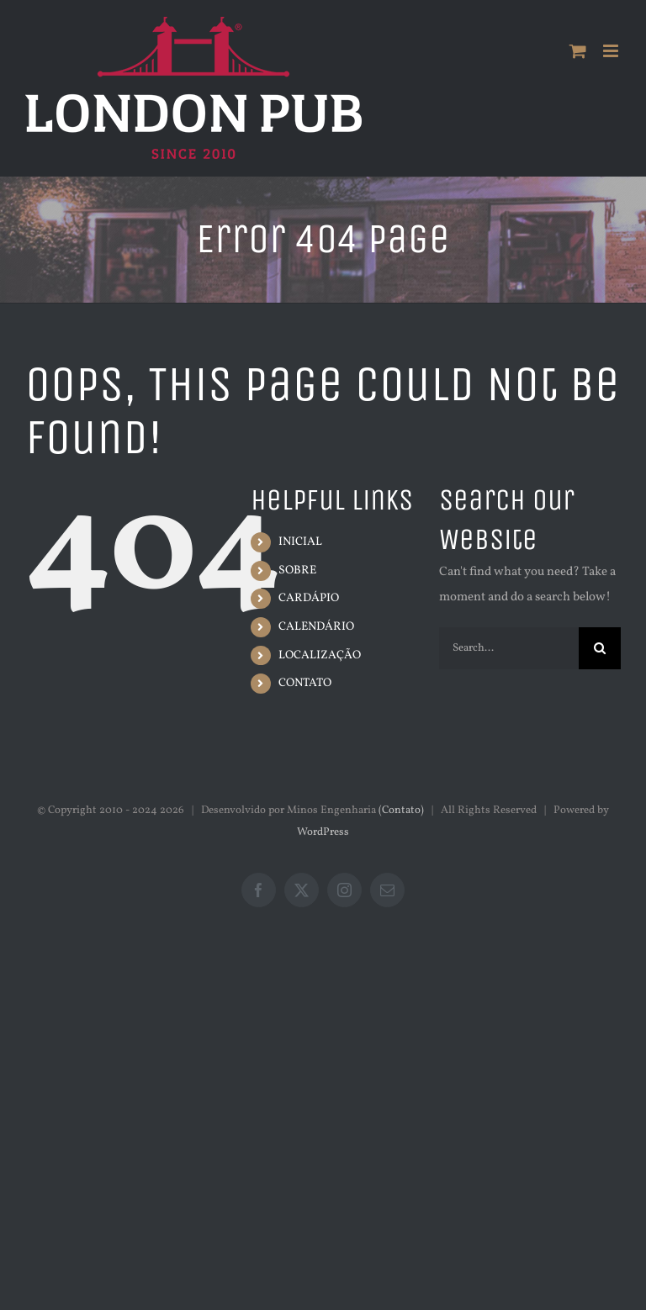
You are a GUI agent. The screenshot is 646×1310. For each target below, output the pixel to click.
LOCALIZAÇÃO (319, 655)
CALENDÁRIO (316, 627)
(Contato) (401, 810)
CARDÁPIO (308, 598)
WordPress (323, 832)
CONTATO (304, 683)
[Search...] (509, 648)
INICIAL (300, 542)
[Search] (600, 648)
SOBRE (297, 570)
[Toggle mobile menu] (612, 51)
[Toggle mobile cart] (577, 51)
